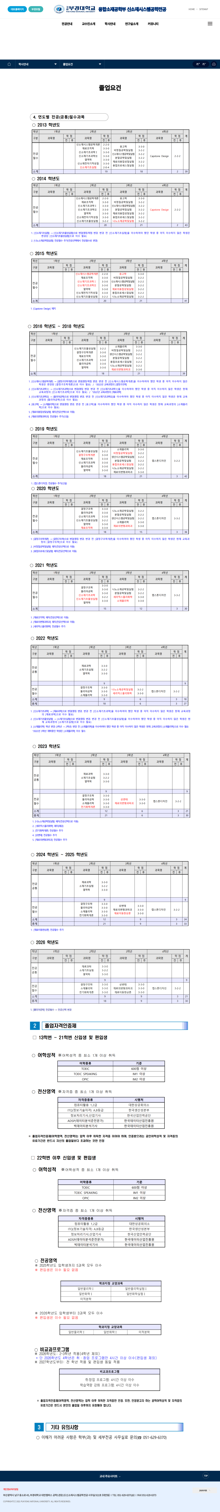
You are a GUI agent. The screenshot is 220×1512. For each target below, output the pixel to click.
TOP (206, 1475)
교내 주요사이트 (108, 1476)
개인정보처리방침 (10, 1489)
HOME (192, 9)
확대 (198, 64)
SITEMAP (203, 9)
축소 (204, 64)
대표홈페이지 (17, 9)
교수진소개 (88, 24)
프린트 (214, 64)
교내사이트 (203, 1490)
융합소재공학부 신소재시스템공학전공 (110, 9)
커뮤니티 (153, 24)
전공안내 (67, 24)
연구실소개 (131, 24)
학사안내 (110, 24)
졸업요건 (68, 64)
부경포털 (35, 9)
